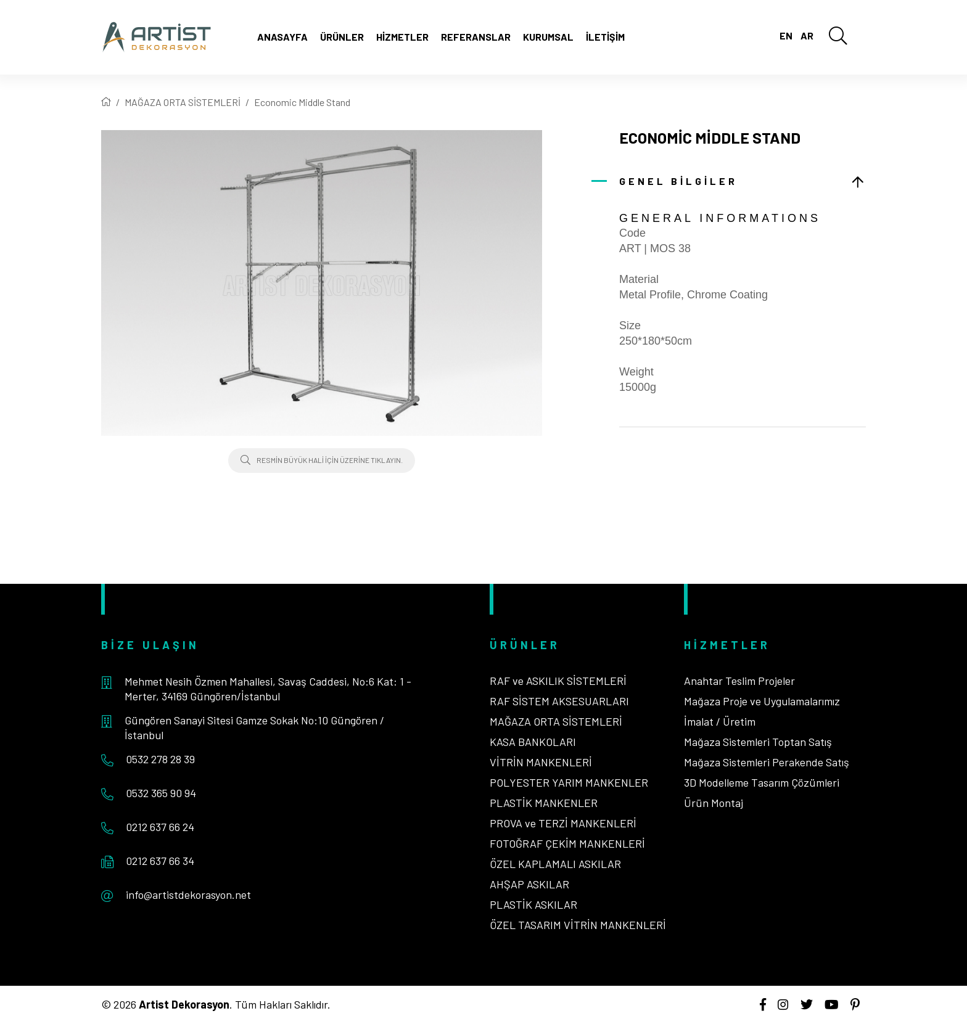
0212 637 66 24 (160, 827)
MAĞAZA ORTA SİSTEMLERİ (183, 102)
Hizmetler (402, 37)
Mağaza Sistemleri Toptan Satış (758, 741)
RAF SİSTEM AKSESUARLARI (559, 701)
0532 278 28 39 (160, 759)
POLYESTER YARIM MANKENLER (569, 782)
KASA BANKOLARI (533, 741)
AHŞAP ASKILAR (529, 884)
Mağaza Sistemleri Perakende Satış (766, 762)
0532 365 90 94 (161, 793)
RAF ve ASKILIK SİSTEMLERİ (558, 680)
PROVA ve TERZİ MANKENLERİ (563, 823)
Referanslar (476, 37)
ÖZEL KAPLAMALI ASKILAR (555, 863)
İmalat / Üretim (719, 721)
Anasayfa (282, 37)
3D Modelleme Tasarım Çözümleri (761, 782)
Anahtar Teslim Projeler (739, 680)
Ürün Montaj (713, 802)
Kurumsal (548, 37)
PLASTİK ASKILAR (533, 904)
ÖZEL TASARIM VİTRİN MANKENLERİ (578, 925)
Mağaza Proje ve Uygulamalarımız (762, 701)
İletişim (605, 37)
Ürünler (342, 37)
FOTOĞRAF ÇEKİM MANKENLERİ (567, 843)
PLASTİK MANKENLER (544, 802)
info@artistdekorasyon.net (188, 894)
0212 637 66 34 (160, 860)
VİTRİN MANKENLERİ (541, 762)
